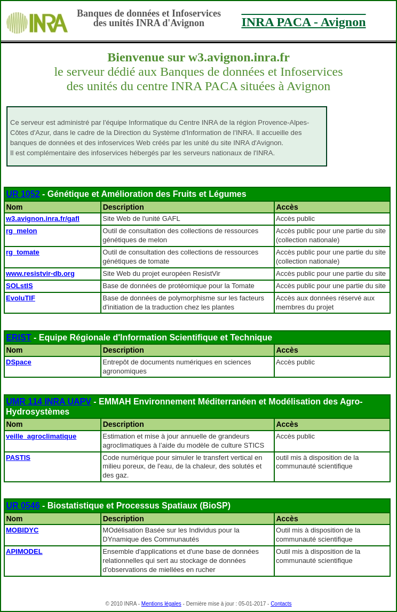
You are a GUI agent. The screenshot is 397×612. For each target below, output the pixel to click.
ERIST (18, 337)
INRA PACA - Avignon (303, 22)
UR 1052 (22, 193)
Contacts (281, 604)
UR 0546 (22, 505)
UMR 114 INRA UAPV (48, 401)
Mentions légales (161, 604)
